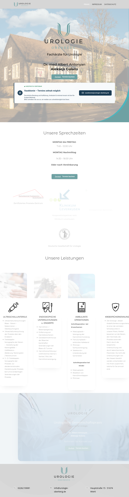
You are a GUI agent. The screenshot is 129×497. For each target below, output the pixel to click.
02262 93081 (24, 488)
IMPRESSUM (97, 4)
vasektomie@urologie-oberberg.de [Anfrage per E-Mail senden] (91, 93)
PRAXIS (86, 4)
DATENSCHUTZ (110, 4)
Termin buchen (61, 77)
